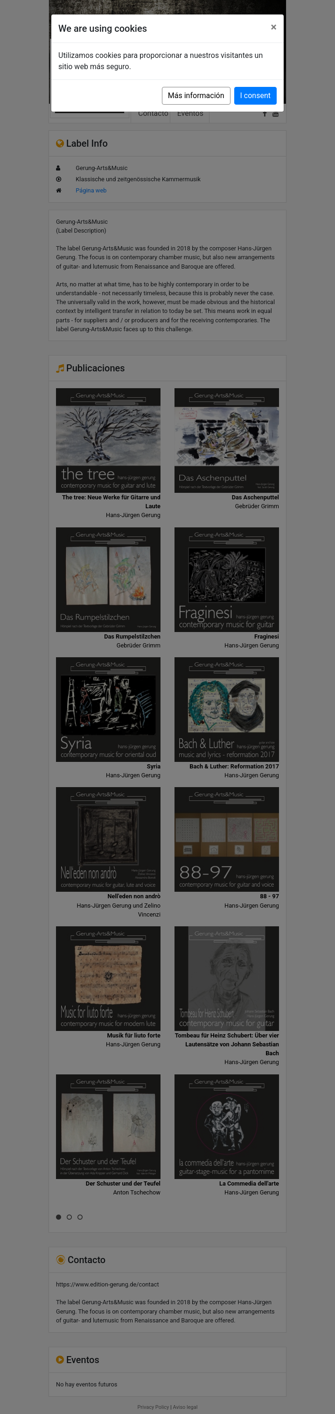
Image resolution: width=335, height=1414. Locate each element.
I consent (255, 95)
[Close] (274, 27)
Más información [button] (196, 95)
